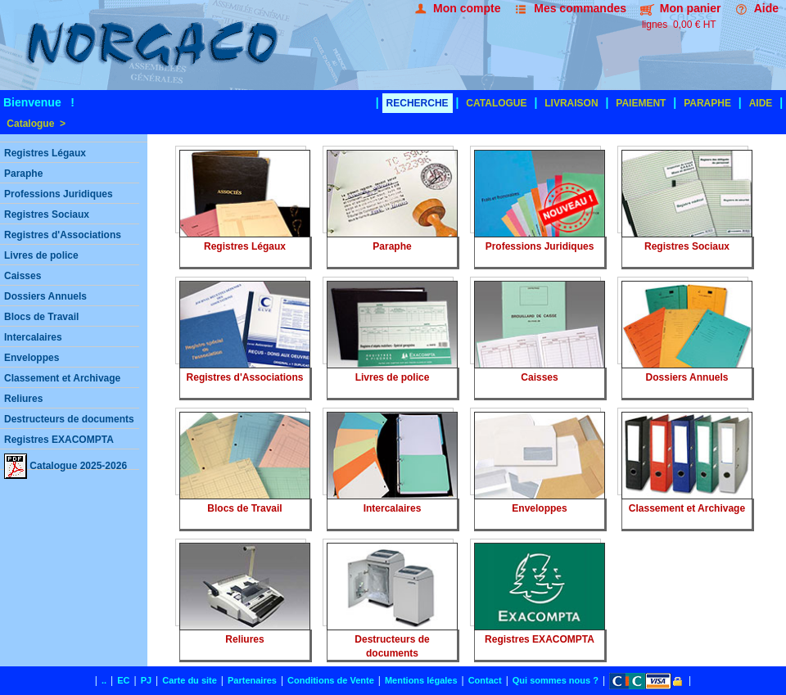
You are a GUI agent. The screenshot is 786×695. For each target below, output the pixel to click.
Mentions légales (421, 680)
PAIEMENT (641, 103)
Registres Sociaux (46, 214)
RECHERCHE (417, 103)
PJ (146, 680)
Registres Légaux (45, 153)
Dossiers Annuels (45, 296)
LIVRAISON (571, 103)
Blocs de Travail (41, 317)
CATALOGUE (496, 103)
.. (104, 680)
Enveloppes (31, 357)
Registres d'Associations (62, 235)
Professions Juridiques (58, 194)
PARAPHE (707, 103)
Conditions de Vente (330, 680)
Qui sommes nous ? (556, 680)
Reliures (23, 398)
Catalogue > (35, 123)
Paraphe (23, 173)
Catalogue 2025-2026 (65, 462)
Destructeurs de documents (69, 419)
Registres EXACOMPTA (59, 439)
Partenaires (252, 680)
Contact (485, 680)
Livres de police (41, 255)
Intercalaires (33, 337)
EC (123, 680)
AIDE (761, 103)
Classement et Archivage (62, 378)
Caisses (22, 276)
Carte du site (189, 680)
